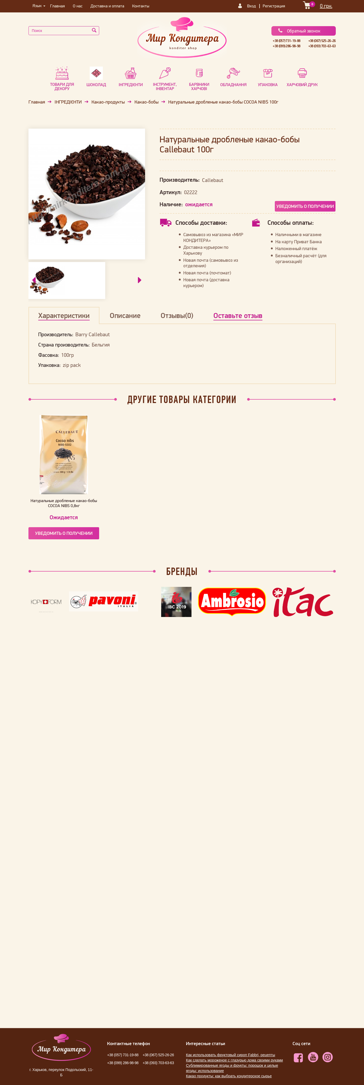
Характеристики (64, 315)
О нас (78, 5)
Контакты (140, 5)
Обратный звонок (299, 31)
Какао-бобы (147, 102)
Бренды (182, 571)
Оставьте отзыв (237, 315)
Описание (125, 315)
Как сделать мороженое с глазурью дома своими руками (234, 1060)
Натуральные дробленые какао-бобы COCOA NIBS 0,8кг (64, 503)
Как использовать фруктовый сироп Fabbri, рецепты (230, 1055)
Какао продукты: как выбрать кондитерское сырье (229, 1076)
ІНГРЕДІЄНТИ (68, 102)
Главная (57, 5)
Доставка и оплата (107, 5)
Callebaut (212, 180)
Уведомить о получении (305, 206)
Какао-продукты (108, 102)
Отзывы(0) (177, 315)
